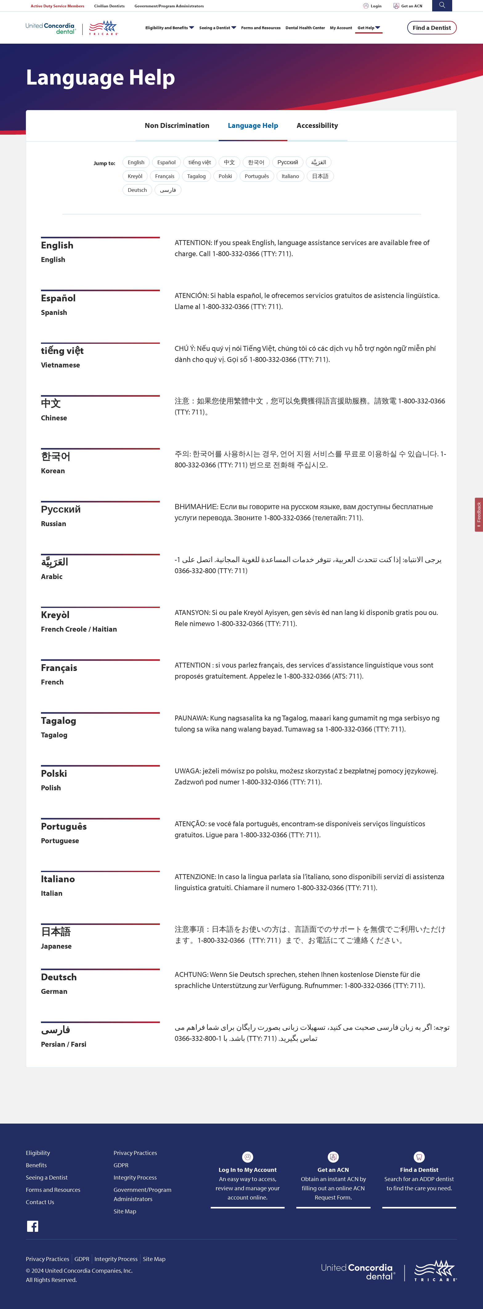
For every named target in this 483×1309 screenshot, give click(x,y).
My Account (341, 27)
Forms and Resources (261, 27)
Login (376, 5)
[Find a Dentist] (432, 28)
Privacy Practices (135, 1152)
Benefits (36, 1165)
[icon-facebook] (32, 1229)
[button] (442, 5)
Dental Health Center (305, 27)
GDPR (121, 1165)
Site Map (125, 1211)
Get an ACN (411, 5)
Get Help (366, 27)
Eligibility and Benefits (166, 27)
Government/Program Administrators (169, 5)
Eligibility (38, 1152)
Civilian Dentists (109, 5)
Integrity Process (135, 1177)
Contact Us (40, 1202)
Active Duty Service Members (57, 5)
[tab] (177, 125)
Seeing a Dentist (214, 27)
